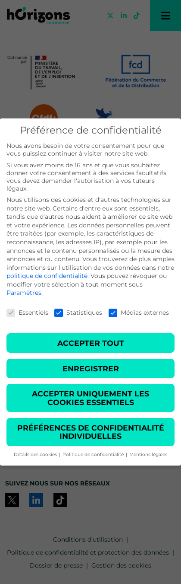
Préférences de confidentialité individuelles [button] (90, 432)
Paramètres (23, 293)
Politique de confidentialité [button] (93, 454)
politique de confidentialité (46, 276)
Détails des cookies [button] (36, 454)
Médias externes (139, 312)
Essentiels (27, 312)
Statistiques (78, 312)
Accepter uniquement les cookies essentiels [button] (90, 398)
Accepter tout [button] (90, 343)
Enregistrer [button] (90, 368)
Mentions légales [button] (148, 454)
